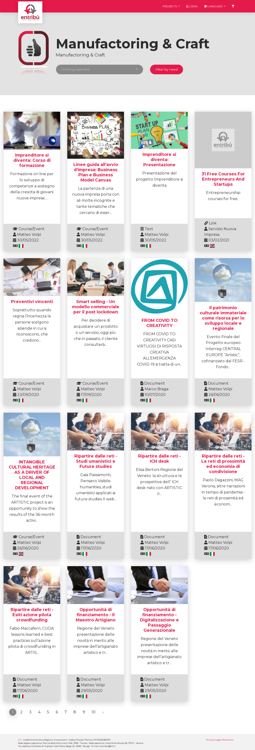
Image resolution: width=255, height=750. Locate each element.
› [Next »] (103, 712)
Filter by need (166, 69)
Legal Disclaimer (225, 739)
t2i (19, 739)
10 (94, 712)
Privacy (210, 739)
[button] (99, 69)
